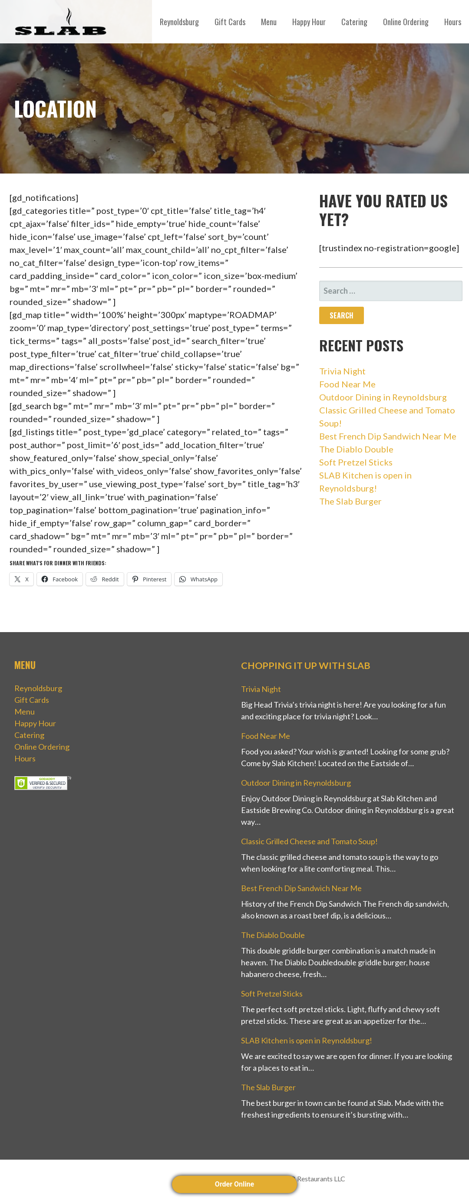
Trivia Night (342, 371)
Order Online (234, 1184)
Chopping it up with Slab (305, 665)
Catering (354, 21)
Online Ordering (406, 21)
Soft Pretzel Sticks (356, 462)
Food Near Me (347, 384)
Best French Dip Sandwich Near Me (387, 436)
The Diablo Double (356, 449)
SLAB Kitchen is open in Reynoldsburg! (306, 1040)
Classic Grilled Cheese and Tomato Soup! (309, 841)
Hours (452, 21)
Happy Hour (309, 21)
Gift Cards (230, 21)
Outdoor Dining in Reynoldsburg (383, 397)
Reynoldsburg (179, 21)
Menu (269, 21)
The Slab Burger (350, 501)
